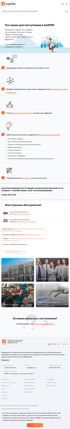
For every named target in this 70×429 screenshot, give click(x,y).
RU (49, 344)
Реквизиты (5, 360)
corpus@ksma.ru (31, 367)
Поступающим (11, 11)
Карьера (4, 395)
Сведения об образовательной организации (15, 408)
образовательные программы (21, 214)
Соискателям (51, 382)
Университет (5, 379)
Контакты (4, 398)
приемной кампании (51, 135)
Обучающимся (29, 382)
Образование (5, 385)
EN (52, 344)
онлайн (26, 178)
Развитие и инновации (8, 382)
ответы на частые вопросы (42, 324)
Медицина (4, 392)
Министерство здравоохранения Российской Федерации (19, 405)
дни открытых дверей (23, 113)
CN (55, 344)
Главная (4, 11)
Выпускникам (51, 385)
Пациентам (28, 392)
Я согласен (35, 425)
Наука (3, 389)
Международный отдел (33, 234)
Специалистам (29, 389)
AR (58, 344)
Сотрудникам (29, 385)
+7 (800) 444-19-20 (54, 367)
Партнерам (50, 379)
